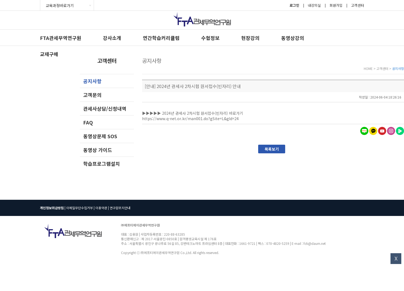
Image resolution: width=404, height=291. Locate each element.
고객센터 (357, 5)
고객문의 (92, 94)
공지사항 (92, 80)
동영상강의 (292, 37)
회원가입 (335, 5)
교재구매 (49, 53)
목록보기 (272, 149)
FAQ (88, 122)
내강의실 (314, 5)
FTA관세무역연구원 (60, 37)
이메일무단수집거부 (79, 207)
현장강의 (250, 37)
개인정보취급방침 (52, 207)
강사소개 (112, 37)
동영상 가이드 (97, 149)
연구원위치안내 (120, 207)
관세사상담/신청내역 (104, 108)
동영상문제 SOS (100, 136)
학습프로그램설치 (101, 163)
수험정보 (210, 37)
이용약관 (101, 207)
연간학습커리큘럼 (161, 37)
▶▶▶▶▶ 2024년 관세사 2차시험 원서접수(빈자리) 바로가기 (193, 113)
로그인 (294, 5)
